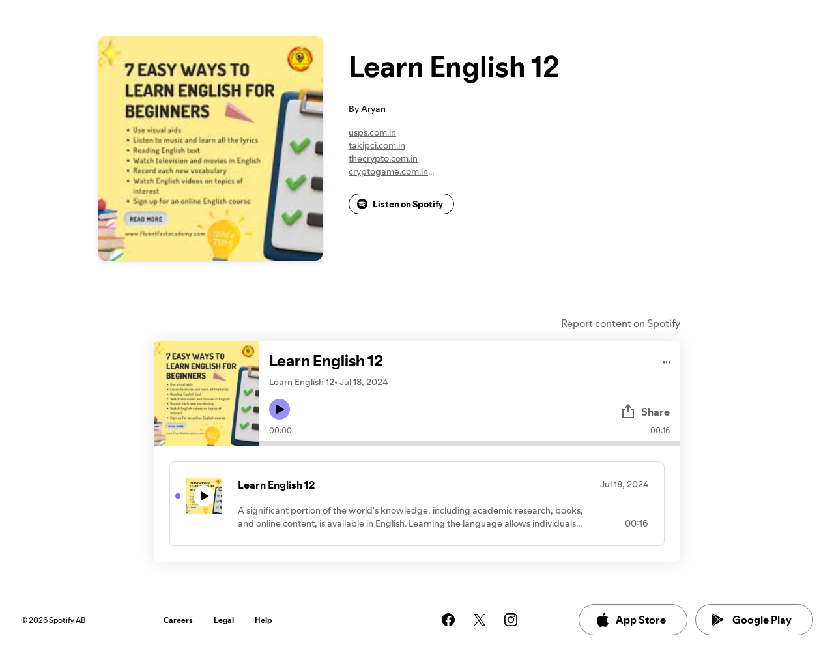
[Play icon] (279, 409)
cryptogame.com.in (388, 171)
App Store (630, 620)
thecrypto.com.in (383, 158)
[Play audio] (666, 360)
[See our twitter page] (479, 620)
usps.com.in (372, 132)
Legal (224, 620)
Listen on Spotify (400, 203)
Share (645, 412)
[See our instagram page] (511, 620)
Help (263, 620)
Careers (178, 620)
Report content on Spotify (620, 323)
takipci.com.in (377, 145)
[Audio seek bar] (469, 443)
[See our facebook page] (448, 620)
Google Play (752, 620)
